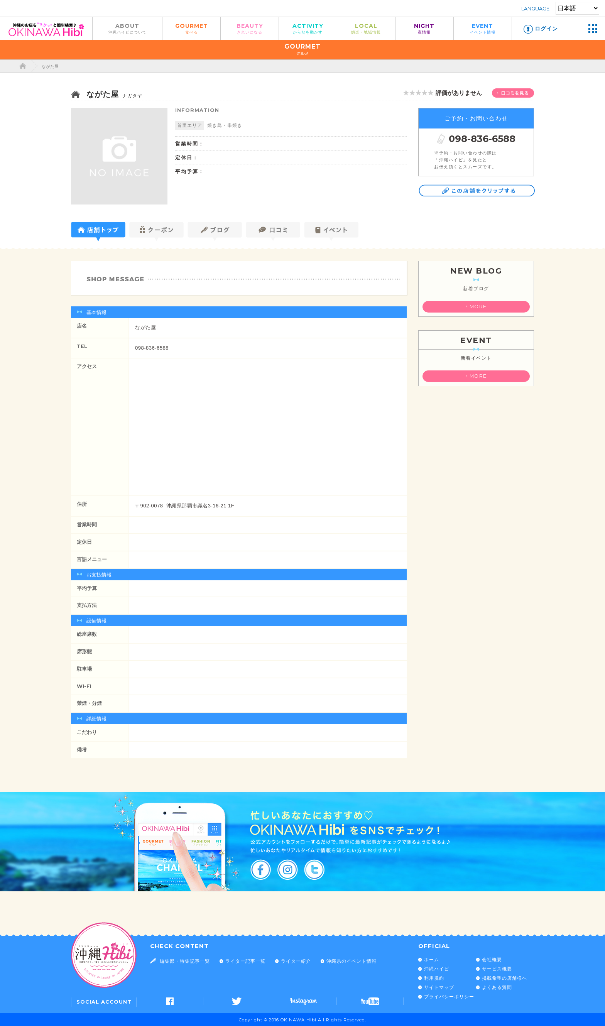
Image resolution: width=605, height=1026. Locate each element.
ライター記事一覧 (245, 961)
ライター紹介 (296, 961)
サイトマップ (439, 987)
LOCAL (366, 28)
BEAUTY (250, 28)
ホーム (431, 959)
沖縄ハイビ (436, 969)
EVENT (483, 28)
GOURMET (191, 28)
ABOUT (127, 28)
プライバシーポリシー (449, 996)
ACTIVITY (308, 28)
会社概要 (492, 959)
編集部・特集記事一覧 (185, 961)
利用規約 (434, 978)
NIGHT (424, 28)
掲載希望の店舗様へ (504, 978)
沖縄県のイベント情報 (351, 961)
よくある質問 (497, 987)
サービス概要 (497, 969)
